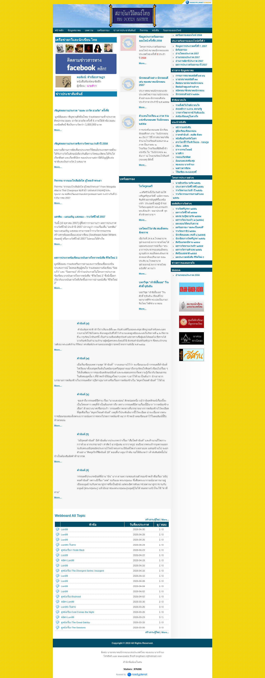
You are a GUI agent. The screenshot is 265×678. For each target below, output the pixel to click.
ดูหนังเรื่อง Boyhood (71, 596)
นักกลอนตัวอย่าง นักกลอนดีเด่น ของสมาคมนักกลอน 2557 (153, 81)
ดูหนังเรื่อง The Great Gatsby (75, 622)
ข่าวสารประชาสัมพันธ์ (124, 30)
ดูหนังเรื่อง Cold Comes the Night (77, 612)
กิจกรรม (144, 30)
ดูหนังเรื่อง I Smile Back (72, 550)
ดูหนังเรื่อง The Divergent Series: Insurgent (82, 570)
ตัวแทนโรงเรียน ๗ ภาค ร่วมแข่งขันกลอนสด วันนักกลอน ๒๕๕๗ (154, 120)
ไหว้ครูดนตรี (145, 186)
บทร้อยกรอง (103, 30)
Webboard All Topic (70, 515)
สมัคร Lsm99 (67, 560)
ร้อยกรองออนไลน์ (172, 30)
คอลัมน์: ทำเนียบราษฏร (91, 77)
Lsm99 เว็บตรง (68, 545)
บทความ (89, 30)
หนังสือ (155, 30)
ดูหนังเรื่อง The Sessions (73, 627)
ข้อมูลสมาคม (74, 30)
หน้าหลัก (59, 30)
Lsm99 (64, 529)
